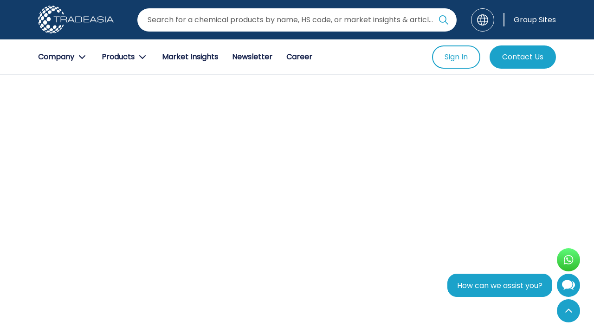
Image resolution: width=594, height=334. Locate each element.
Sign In (456, 56)
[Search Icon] (443, 21)
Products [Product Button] (125, 57)
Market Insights (190, 56)
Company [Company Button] (63, 57)
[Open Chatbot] (568, 287)
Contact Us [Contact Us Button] (522, 56)
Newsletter (252, 56)
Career (299, 56)
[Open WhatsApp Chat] (568, 259)
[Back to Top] (568, 310)
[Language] (482, 20)
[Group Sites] (530, 19)
